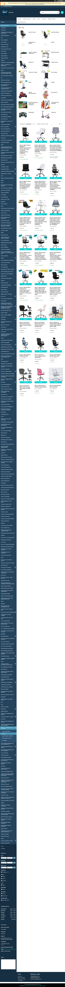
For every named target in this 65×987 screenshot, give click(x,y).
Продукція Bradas (4, 636)
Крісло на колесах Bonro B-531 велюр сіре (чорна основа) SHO (25, 387)
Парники (3, 535)
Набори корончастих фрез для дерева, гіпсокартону (7, 798)
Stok (2, 359)
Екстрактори (4, 441)
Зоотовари (4, 740)
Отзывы (3, 848)
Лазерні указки (4, 114)
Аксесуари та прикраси (6, 567)
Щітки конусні (4, 289)
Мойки (2, 258)
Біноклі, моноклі (4, 102)
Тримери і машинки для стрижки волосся (6, 88)
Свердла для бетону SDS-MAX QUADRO (7, 653)
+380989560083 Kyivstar (35, 976)
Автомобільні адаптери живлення (6, 109)
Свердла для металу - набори (7, 562)
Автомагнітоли (4, 119)
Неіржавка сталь (4, 46)
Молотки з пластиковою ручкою (6, 560)
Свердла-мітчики (5, 834)
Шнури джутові (4, 711)
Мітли (2, 661)
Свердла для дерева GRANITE (7, 518)
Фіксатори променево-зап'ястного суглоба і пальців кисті (7, 252)
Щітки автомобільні (5, 131)
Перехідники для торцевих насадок (7, 462)
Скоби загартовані (5, 520)
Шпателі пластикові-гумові (7, 595)
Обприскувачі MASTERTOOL (7, 329)
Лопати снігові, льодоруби (7, 188)
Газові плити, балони (5, 215)
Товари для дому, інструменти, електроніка (6, 664)
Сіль (2, 704)
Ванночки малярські (5, 478)
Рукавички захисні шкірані (6, 439)
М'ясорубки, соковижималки (7, 422)
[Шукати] (58, 12)
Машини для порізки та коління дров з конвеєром (6, 304)
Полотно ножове (4, 44)
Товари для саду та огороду (7, 716)
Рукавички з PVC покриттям (7, 396)
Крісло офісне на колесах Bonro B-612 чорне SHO (40, 356)
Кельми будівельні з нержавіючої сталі (5, 606)
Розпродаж (3, 483)
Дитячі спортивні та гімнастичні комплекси (33, 103)
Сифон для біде (4, 58)
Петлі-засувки (4, 203)
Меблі (2, 232)
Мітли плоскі (4, 244)
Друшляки (3, 634)
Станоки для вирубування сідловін (6, 428)
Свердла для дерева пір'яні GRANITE (7, 809)
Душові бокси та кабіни (6, 173)
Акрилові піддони (5, 35)
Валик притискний (5, 489)
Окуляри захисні (4, 361)
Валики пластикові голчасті (7, 485)
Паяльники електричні (6, 539)
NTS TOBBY (3, 194)
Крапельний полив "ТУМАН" (7, 588)
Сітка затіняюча (4, 39)
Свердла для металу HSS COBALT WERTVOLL (6, 831)
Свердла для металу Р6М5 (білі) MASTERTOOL (7, 599)
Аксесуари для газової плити (7, 67)
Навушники (3, 317)
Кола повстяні (4, 394)
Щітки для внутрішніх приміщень (5, 823)
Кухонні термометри (5, 93)
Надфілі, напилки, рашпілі (6, 242)
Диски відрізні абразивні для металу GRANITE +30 (7, 744)
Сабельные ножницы (5, 124)
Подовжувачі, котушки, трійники (6, 615)
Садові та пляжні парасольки (33, 53)
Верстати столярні (5, 324)
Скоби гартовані (4, 291)
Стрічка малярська (5, 464)
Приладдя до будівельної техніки (6, 366)
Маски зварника (4, 255)
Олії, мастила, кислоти (6, 555)
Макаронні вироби (5, 142)
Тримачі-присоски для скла (7, 271)
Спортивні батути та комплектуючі (5, 85)
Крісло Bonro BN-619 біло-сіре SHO (55, 386)
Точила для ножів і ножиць (7, 525)
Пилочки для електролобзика (7, 208)
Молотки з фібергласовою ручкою (7, 380)
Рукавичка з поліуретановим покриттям (7, 402)
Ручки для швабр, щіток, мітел (7, 800)
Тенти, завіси (4, 42)
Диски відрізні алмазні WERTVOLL (6, 826)
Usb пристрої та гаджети (6, 140)
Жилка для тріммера (5, 471)
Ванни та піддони (5, 126)
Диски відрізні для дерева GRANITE (7, 692)
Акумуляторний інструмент (7, 840)
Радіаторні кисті (4, 565)
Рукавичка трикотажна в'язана (7, 373)
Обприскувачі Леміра (5, 593)
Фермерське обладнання (6, 682)
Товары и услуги (26, 18)
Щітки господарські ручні (6, 786)
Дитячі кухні (54, 92)
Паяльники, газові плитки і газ (7, 162)
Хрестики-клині (4, 234)
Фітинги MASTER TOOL (6, 310)
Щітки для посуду (5, 784)
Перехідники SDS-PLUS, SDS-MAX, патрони (7, 624)
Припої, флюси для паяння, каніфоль (7, 185)
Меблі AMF (3, 709)
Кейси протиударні (5, 342)
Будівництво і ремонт (32, 43)
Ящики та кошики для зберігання (5, 65)
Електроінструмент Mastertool (7, 612)
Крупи (2, 180)
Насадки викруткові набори (7, 648)
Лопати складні (4, 511)
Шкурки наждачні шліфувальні (7, 474)
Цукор (2, 70)
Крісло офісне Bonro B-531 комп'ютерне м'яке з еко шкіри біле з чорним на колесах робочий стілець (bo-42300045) (41, 148)
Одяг (2, 206)
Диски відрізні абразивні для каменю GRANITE (7, 725)
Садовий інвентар (5, 351)
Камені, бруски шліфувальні (7, 406)
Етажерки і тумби (5, 166)
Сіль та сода (3, 212)
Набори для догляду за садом (7, 349)
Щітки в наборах (4, 247)
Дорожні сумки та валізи (7, 735)
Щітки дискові (4, 264)
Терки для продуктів (5, 437)
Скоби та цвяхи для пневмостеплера (5, 238)
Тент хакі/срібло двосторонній (7, 628)
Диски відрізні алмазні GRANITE (6, 763)
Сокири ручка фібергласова (7, 771)
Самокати (53, 112)
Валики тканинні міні (5, 516)
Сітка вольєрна (4, 133)
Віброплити (3, 435)
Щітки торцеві (4, 312)
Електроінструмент (5, 843)
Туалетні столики (33, 72)
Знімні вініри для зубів (6, 116)
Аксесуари (3, 30)
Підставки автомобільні (6, 569)
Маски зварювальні (5, 480)
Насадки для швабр (5, 811)
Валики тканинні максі (6, 506)
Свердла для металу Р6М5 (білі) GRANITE (7, 591)
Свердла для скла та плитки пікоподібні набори (7, 789)
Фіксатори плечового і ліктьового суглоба (6, 225)
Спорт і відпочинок (6, 731)
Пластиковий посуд (5, 527)
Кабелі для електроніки (6, 95)
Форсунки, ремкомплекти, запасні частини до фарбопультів (7, 334)
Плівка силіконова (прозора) (7, 178)
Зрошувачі (3, 696)
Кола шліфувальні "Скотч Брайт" (6, 501)
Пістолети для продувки (6, 298)
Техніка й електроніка (5, 222)
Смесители (3, 331)
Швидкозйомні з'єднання (6, 674)
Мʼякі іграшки (4, 53)
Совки (2, 338)
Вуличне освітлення (5, 80)
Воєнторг (3, 382)
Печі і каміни (54, 72)
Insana (2, 144)
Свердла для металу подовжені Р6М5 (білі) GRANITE (7, 583)
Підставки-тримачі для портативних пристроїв (6, 73)
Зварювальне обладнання (6, 340)
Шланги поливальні (5, 369)
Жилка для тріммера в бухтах (7, 459)
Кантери (3, 164)
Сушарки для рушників (6, 285)
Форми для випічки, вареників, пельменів (7, 376)
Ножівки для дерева (5, 404)
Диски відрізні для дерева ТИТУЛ (7, 700)
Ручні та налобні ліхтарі (6, 49)
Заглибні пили (4, 432)
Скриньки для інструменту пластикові (7, 33)
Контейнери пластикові (6, 228)
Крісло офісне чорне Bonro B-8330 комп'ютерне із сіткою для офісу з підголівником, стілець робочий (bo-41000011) (55, 185)
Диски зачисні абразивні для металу (7, 722)
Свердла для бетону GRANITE (7, 643)
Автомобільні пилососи (6, 112)
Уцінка (2, 838)
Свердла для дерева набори (7, 514)
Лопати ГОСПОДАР (5, 496)
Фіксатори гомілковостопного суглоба (7, 153)
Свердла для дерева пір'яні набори (7, 680)
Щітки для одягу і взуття (6, 816)
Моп (2, 702)
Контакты (44, 18)
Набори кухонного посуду (6, 155)
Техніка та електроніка (6, 344)
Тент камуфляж (4, 267)
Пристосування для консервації (5, 392)
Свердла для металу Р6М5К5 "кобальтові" (7, 572)
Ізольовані (3, 137)
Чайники (3, 60)
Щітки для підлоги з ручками (7, 260)
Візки (30, 82)
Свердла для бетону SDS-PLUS (8, 171)
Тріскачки (3, 452)
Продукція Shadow (5, 169)
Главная (19, 18)
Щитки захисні (4, 55)
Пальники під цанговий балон (7, 444)
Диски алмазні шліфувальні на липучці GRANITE (7, 814)
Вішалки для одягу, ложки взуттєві (6, 578)
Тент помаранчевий (5, 620)
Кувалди (3, 523)
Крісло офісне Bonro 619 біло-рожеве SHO (40, 386)
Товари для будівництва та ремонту (7, 747)
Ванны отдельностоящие (6, 389)
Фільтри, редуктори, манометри (5, 218)
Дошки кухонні (4, 455)
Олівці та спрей (4, 230)
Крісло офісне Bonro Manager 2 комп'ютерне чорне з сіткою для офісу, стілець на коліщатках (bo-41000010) (25, 149)
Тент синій (3, 542)
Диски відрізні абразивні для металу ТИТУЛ (7, 760)
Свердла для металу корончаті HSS (5, 769)
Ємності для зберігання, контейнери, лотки (6, 356)
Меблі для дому (55, 52)
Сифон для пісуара (5, 220)
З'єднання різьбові (5, 676)
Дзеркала (3, 201)
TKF (2, 37)
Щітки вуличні (4, 828)
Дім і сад (4, 733)
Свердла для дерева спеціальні (5, 805)
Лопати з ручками (5, 706)
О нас (38, 18)
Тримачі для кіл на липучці (6, 686)
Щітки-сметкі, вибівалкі (6, 314)
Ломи (2, 182)
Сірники (2, 280)
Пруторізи (3, 718)
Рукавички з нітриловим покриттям (6, 450)
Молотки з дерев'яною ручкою (7, 544)
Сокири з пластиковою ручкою (7, 498)
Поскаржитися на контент (29, 985)
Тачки (2, 557)
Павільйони (31, 112)
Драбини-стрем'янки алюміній (7, 135)
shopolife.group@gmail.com (9, 949)
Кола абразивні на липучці (6, 667)
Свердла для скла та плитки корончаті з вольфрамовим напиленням (7, 774)
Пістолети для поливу (6, 430)
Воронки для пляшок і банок (7, 546)
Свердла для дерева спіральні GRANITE (8, 659)
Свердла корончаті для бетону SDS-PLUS (8, 639)
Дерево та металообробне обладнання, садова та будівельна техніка (7, 307)
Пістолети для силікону (6, 646)
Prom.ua (39, 984)
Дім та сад (3, 296)
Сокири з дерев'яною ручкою (7, 487)
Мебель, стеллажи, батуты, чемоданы (7, 728)
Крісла (52, 42)
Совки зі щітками (4, 795)
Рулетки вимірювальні (6, 384)
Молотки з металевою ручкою (7, 537)
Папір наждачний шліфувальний (4, 447)
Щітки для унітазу (5, 777)
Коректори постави (5, 199)
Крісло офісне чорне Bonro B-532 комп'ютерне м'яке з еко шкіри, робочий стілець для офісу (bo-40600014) (25, 185)
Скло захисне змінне (5, 262)
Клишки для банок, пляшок (7, 469)
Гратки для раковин (5, 626)
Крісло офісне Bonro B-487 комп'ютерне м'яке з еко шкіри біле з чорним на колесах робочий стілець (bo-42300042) (41, 185)
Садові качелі (54, 62)
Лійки (2, 601)
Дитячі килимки (55, 32)
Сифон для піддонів (5, 249)
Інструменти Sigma (5, 656)
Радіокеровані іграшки (6, 586)
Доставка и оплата (22, 22)
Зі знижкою (3, 27)
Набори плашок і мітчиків (6, 457)
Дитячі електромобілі (32, 93)
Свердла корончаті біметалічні (7, 533)
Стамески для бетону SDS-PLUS (7, 618)
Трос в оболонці (4, 752)
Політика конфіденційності (40, 985)
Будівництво (4, 276)
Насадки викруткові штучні (7, 650)
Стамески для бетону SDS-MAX (7, 610)
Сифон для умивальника (6, 278)
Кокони (53, 82)
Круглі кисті (3, 575)
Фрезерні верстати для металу (6, 322)
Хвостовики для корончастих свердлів (7, 631)
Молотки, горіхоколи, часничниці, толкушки (5, 409)
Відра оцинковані (4, 689)
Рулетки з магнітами (5, 190)
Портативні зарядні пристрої (7, 106)
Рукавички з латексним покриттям (6, 419)
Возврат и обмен (51, 18)
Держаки (3, 603)
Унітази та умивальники (6, 371)
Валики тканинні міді (5, 210)
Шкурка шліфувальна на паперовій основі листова (6, 147)
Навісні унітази (4, 160)
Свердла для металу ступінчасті (5, 553)
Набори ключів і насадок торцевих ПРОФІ (6, 530)
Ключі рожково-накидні (6, 398)
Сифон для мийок (5, 192)
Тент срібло (3, 51)
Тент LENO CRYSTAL (5, 641)
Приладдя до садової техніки (7, 269)
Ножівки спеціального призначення (6, 425)
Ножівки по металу (5, 386)
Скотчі (2, 416)
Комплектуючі (4, 669)
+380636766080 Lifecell (34, 977)
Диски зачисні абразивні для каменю (7, 714)
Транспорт (3, 766)
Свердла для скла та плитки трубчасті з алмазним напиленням (7, 781)
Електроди (3, 412)
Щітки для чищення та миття (7, 694)
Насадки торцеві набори (6, 476)
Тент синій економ (5, 240)
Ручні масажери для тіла (6, 82)
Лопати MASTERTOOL (5, 128)
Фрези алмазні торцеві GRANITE (6, 820)
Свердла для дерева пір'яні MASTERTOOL (7, 672)
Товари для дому (5, 755)
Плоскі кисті (3, 327)
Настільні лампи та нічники (7, 75)
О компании (20, 980)
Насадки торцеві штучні (6, 504)
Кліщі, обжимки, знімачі (6, 757)
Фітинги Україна (4, 282)
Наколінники (3, 300)
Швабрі (2, 802)
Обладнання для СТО (7, 738)
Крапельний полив (5, 580)
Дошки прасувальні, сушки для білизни (7, 509)
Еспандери (3, 97)
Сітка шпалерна (4, 197)
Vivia (2, 175)
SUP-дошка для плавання (55, 103)
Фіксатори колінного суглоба (7, 104)
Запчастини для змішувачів (7, 100)
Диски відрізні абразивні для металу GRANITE (7, 750)
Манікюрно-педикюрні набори (7, 62)
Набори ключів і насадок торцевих (6, 549)
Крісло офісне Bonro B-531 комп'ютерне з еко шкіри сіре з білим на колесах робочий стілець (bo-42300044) (56, 148)
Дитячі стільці (32, 32)
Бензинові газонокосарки (6, 157)
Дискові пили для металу (6, 347)
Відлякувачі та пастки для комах (6, 122)
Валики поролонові (5, 494)
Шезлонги (31, 62)
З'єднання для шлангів (6, 684)
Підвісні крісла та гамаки (6, 294)
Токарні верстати (5, 414)
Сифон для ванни (5, 150)
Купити (25, 141)
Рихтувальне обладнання (6, 91)
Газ (1, 77)
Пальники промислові (6, 467)
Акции (34, 18)
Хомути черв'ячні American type (8, 353)
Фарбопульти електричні (6, 363)
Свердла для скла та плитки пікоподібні (7, 792)
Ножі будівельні (4, 287)
